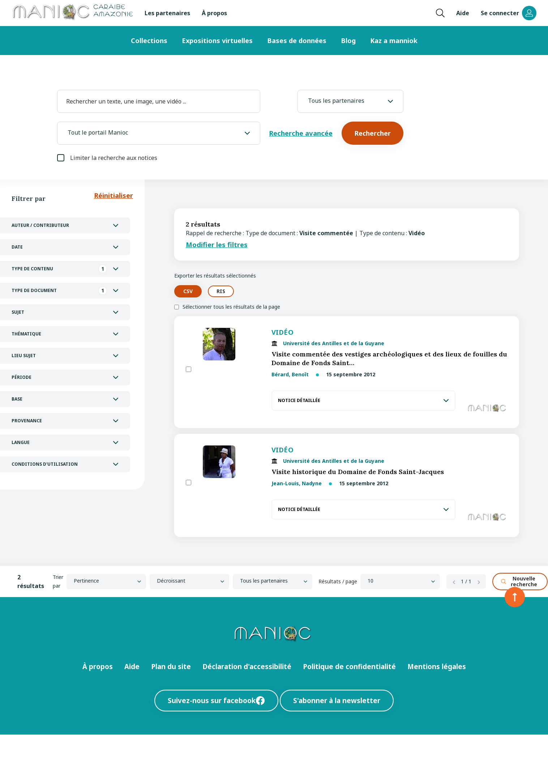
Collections (149, 40)
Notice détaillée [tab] (299, 400)
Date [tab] (17, 247)
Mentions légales (436, 666)
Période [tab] (21, 377)
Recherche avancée (301, 133)
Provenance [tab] (27, 421)
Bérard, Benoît (290, 374)
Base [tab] (17, 399)
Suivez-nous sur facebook (216, 700)
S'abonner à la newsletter (336, 700)
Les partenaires (167, 13)
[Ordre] (189, 581)
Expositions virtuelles (217, 40)
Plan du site (171, 666)
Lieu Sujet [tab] (24, 355)
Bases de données (296, 40)
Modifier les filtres (217, 244)
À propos (214, 13)
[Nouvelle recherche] (520, 581)
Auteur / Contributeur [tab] (40, 225)
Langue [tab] (21, 442)
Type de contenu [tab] (59, 269)
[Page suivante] (478, 581)
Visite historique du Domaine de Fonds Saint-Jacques (357, 472)
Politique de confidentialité (349, 666)
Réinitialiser (113, 195)
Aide (462, 13)
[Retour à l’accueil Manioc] (72, 13)
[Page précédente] (453, 581)
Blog (348, 40)
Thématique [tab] (26, 334)
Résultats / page (337, 581)
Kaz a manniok (394, 40)
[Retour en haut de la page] (515, 597)
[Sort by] (106, 581)
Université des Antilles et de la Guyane (333, 343)
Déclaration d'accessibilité (246, 666)
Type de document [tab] (59, 290)
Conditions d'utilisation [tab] (45, 464)
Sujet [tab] (18, 312)
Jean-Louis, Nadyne (296, 483)
